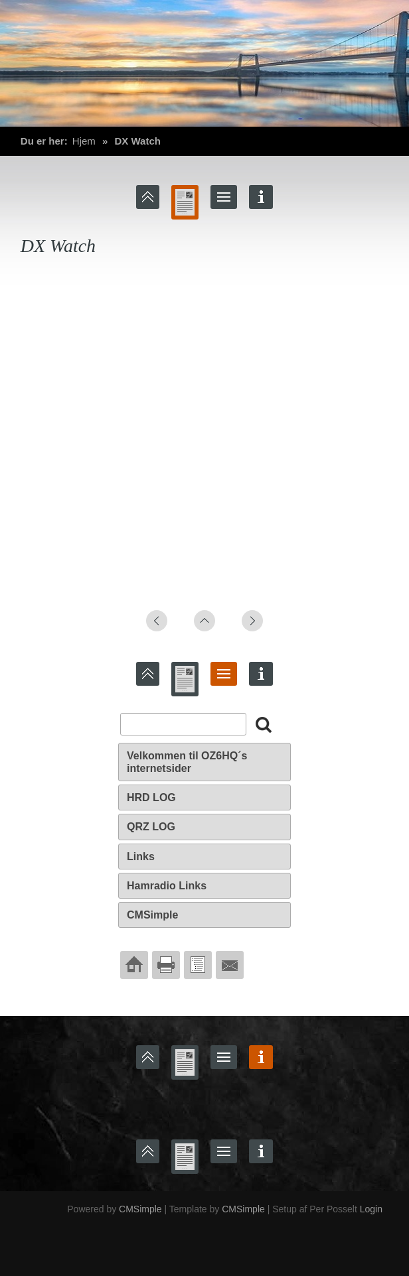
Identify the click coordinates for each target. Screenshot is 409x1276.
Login (371, 1209)
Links (141, 856)
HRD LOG (151, 797)
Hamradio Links (166, 885)
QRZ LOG (151, 826)
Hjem (84, 141)
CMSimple (152, 915)
